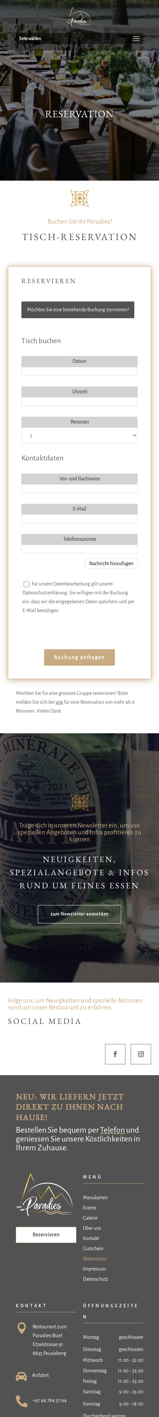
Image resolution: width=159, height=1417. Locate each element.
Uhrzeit (79, 391)
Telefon (112, 1130)
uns (59, 702)
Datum (79, 361)
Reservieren (46, 1234)
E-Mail (79, 509)
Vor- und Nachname (80, 478)
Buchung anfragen (79, 657)
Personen (79, 422)
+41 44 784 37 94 (49, 1400)
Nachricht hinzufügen (111, 563)
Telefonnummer (79, 539)
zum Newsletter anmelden (79, 914)
